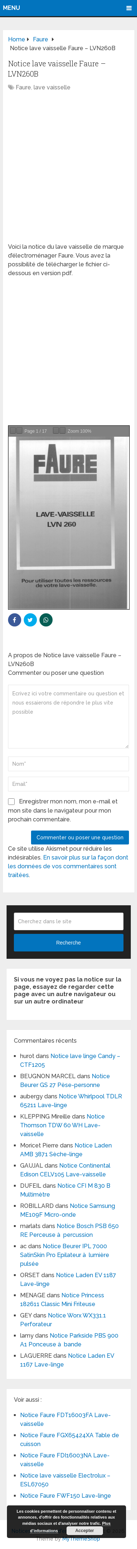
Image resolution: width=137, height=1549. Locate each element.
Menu (11, 7)
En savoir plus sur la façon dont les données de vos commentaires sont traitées (68, 866)
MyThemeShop (81, 1539)
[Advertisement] (68, 171)
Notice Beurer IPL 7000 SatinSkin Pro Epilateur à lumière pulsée (64, 1255)
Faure (23, 87)
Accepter (84, 1530)
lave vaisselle (52, 87)
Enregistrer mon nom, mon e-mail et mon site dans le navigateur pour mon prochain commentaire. (63, 810)
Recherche (68, 943)
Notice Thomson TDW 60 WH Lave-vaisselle (62, 1125)
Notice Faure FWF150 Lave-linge (65, 1495)
